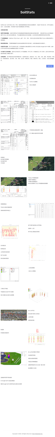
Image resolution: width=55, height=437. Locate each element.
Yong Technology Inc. (37, 433)
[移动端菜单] (50, 3)
